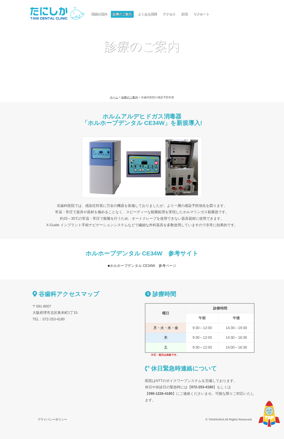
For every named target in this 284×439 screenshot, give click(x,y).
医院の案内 (99, 14)
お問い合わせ (234, 14)
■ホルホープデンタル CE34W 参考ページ (142, 266)
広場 (184, 14)
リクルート (201, 14)
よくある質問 (147, 14)
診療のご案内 (122, 14)
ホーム (114, 97)
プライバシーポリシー (52, 419)
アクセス (169, 14)
